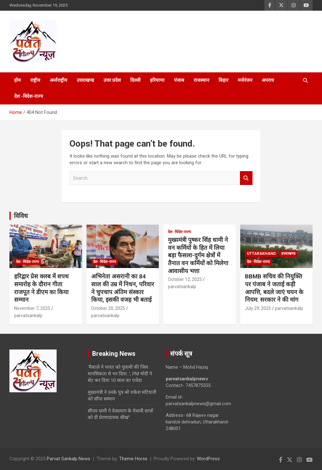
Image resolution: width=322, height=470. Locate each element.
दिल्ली (135, 80)
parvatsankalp (28, 315)
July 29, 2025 (258, 308)
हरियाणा (157, 80)
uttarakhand (261, 253)
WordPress (208, 459)
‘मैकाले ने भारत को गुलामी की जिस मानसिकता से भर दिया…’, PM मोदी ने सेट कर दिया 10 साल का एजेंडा (120, 373)
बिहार (223, 80)
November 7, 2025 (32, 308)
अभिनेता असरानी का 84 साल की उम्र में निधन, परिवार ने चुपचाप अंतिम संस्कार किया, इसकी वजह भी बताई (122, 288)
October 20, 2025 (108, 308)
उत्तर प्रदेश (112, 80)
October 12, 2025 (185, 279)
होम (17, 80)
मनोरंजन (245, 80)
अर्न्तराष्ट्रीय (58, 80)
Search (246, 178)
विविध (21, 216)
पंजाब (179, 80)
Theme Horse (133, 459)
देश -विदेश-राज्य (28, 96)
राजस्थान (201, 80)
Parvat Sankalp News (68, 459)
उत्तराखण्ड (85, 80)
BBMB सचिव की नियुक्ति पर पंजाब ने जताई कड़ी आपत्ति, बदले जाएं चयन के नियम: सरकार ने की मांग (274, 288)
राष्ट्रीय (35, 80)
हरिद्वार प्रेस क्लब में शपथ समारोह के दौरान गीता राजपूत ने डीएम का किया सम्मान (41, 288)
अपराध (268, 80)
